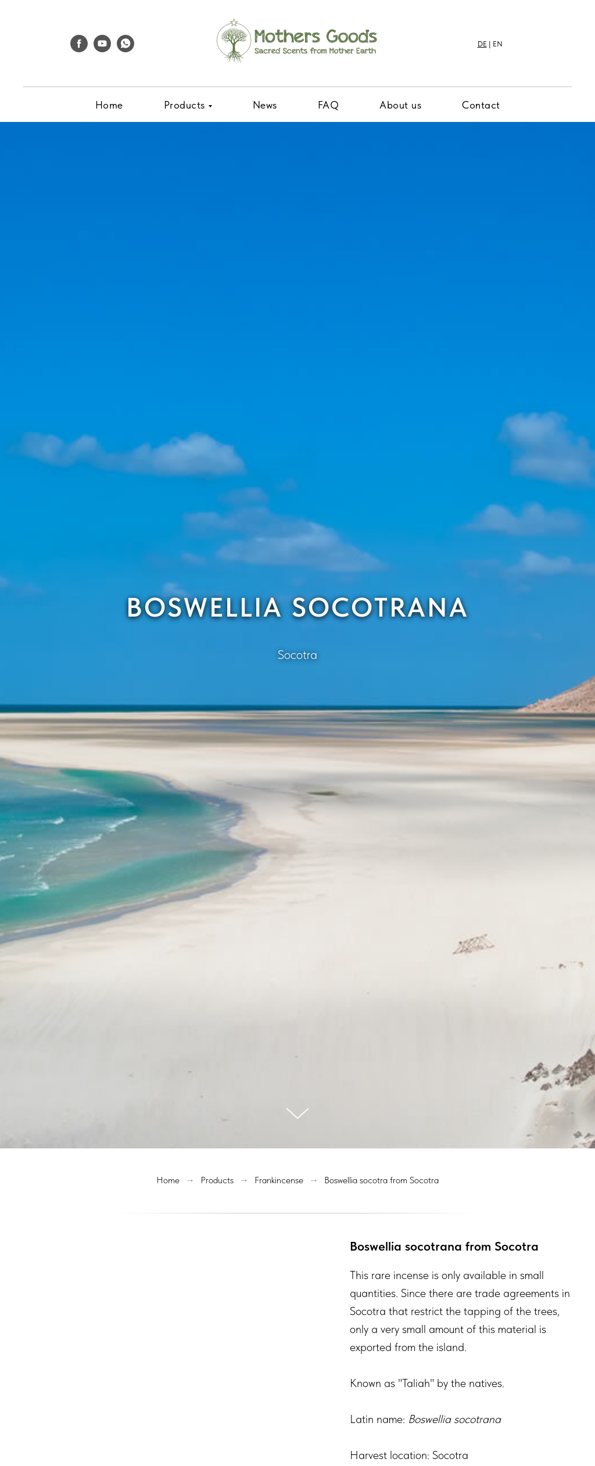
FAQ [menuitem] (328, 105)
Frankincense (279, 1180)
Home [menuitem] (109, 105)
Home (168, 1180)
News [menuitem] (265, 105)
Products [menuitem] (184, 105)
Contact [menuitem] (481, 105)
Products (217, 1180)
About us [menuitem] (400, 105)
